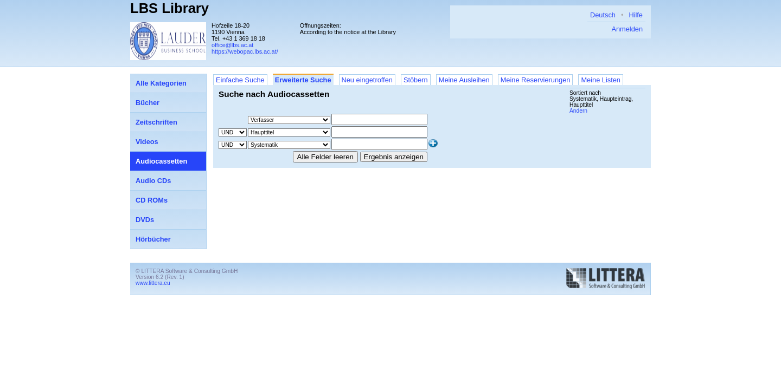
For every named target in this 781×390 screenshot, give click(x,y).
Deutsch (603, 15)
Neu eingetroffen (367, 80)
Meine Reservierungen (536, 80)
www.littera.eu (153, 283)
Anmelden (627, 29)
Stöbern (416, 80)
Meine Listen (600, 80)
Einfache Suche (240, 80)
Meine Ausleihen (464, 80)
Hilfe (636, 15)
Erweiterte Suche (303, 80)
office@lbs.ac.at (232, 45)
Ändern (578, 111)
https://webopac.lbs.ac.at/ (245, 51)
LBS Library (169, 8)
